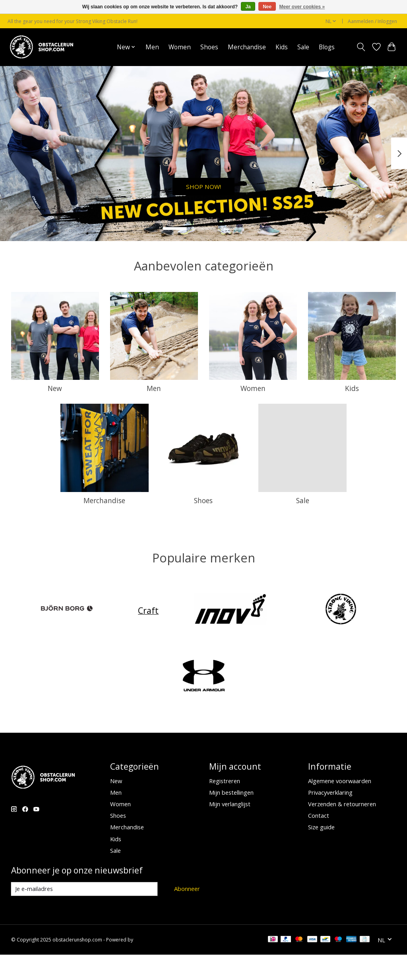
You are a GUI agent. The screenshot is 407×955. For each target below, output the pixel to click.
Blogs (327, 47)
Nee (267, 7)
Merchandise (247, 47)
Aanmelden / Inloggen (372, 21)
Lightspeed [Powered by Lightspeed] (146, 940)
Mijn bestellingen (231, 792)
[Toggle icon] (360, 47)
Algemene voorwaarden (339, 781)
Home (98, 47)
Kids (281, 47)
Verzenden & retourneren (342, 804)
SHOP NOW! (203, 184)
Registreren (224, 781)
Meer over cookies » (302, 7)
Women (180, 47)
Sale (303, 47)
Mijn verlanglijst (229, 804)
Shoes (209, 47)
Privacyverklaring (330, 792)
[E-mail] (84, 889)
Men (152, 47)
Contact (318, 815)
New (55, 388)
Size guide (321, 827)
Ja (247, 7)
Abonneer (187, 889)
